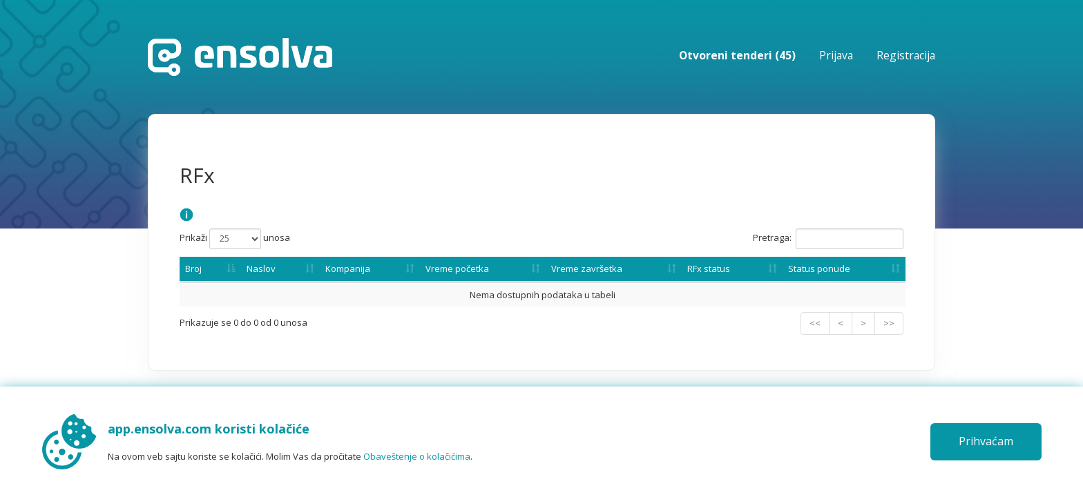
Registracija (905, 55)
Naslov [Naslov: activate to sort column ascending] (261, 268)
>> (888, 323)
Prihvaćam (986, 441)
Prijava (836, 55)
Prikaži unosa (235, 238)
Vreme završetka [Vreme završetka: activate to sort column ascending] (586, 268)
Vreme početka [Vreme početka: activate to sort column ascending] (457, 268)
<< (815, 323)
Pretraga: (828, 238)
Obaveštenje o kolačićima (416, 456)
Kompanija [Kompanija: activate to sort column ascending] (347, 268)
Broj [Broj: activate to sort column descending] (193, 268)
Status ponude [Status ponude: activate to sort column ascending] (819, 268)
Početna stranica (240, 57)
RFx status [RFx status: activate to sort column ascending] (708, 268)
